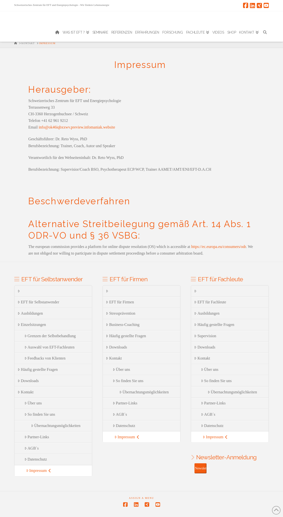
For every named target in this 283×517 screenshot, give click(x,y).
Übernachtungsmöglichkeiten (55, 426)
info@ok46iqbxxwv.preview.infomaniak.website (77, 127)
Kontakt (25, 392)
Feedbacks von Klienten (45, 358)
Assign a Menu (141, 498)
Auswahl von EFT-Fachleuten (50, 347)
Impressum (38, 470)
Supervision (205, 336)
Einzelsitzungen (32, 325)
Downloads (28, 381)
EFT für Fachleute (210, 302)
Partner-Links (37, 437)
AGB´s (32, 448)
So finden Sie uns (40, 414)
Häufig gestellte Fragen (38, 369)
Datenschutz (36, 459)
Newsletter (201, 468)
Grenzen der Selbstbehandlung (50, 336)
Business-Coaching (122, 325)
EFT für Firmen (120, 302)
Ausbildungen (30, 313)
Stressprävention (120, 313)
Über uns (33, 403)
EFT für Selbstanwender (38, 302)
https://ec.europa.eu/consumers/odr (218, 247)
